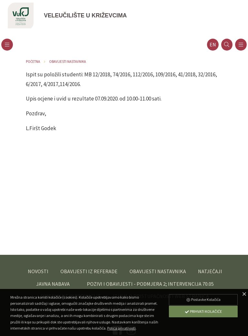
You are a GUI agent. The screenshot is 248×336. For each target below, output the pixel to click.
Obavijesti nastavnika (67, 61)
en (213, 45)
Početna (33, 61)
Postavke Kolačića (203, 299)
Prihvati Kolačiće (203, 311)
